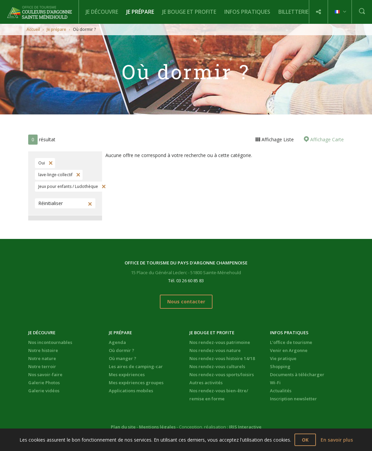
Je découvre (102, 11)
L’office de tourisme (291, 342)
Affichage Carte (326, 139)
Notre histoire (43, 350)
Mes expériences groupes (136, 383)
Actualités (280, 391)
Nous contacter (186, 301)
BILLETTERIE (293, 11)
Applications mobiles (131, 391)
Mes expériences (127, 374)
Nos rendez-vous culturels (217, 366)
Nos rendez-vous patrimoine (219, 342)
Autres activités (206, 383)
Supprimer (50, 163)
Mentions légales (157, 427)
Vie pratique (283, 358)
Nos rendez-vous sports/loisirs (221, 374)
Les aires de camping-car (136, 366)
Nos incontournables (50, 342)
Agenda (117, 342)
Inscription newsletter (293, 399)
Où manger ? (122, 358)
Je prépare (140, 11)
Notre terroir (42, 366)
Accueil (33, 29)
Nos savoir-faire (45, 374)
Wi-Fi (275, 383)
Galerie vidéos (43, 391)
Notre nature (42, 358)
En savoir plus (337, 440)
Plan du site (123, 427)
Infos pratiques (247, 11)
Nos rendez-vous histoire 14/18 (222, 358)
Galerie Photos (44, 383)
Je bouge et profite (189, 11)
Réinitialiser (50, 203)
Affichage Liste (277, 139)
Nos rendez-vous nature (215, 350)
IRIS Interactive (245, 427)
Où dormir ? (121, 350)
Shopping (280, 366)
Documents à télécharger (297, 374)
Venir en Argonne (289, 350)
